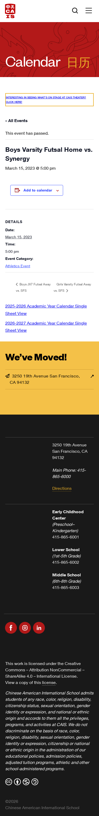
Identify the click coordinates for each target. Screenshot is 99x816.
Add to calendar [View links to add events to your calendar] (37, 190)
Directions (62, 488)
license (49, 682)
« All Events (16, 120)
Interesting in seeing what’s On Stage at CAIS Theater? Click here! (46, 99)
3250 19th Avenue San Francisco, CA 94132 (42, 379)
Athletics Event (17, 266)
